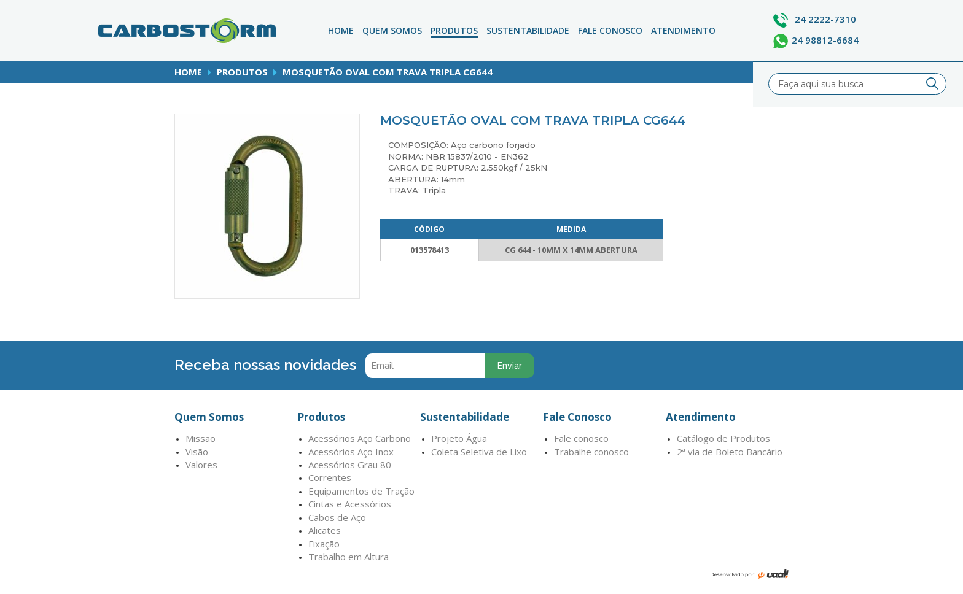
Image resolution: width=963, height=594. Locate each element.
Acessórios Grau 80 (349, 464)
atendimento (683, 30)
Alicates (324, 530)
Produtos (454, 30)
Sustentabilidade (527, 30)
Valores (201, 464)
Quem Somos (392, 30)
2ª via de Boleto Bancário (729, 452)
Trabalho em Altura (348, 556)
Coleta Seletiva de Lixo (479, 452)
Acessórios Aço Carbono (359, 438)
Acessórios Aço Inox (351, 452)
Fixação (324, 544)
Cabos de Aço (337, 517)
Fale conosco (581, 438)
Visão (196, 452)
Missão (200, 438)
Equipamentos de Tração (361, 491)
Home (341, 30)
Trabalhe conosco (591, 452)
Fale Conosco (610, 30)
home (188, 72)
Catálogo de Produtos (723, 438)
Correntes (329, 477)
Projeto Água (459, 438)
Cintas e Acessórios (349, 504)
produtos (242, 72)
